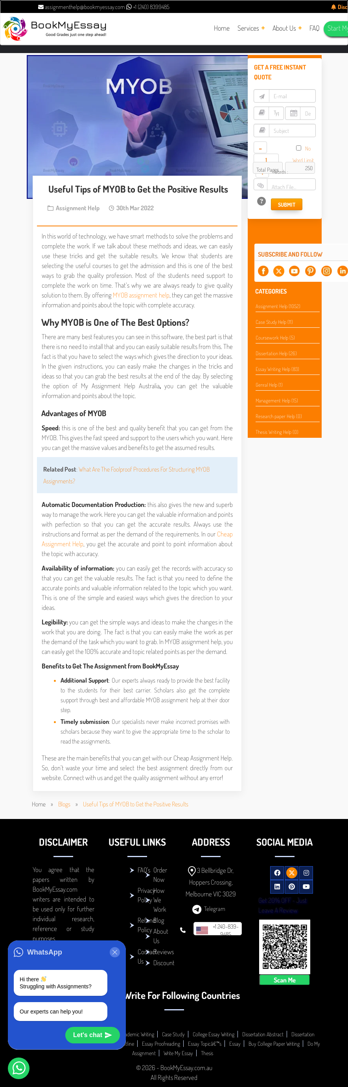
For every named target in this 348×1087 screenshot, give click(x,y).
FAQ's (144, 870)
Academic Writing (137, 1034)
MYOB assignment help (141, 295)
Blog (158, 920)
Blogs (64, 804)
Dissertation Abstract (263, 1034)
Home (39, 804)
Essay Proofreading (161, 1043)
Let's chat (92, 1035)
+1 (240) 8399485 (147, 7)
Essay (235, 1043)
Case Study (173, 1034)
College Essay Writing (213, 1034)
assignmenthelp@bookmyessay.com (81, 7)
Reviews (163, 951)
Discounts (165, 962)
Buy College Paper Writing (274, 1043)
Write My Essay (178, 1053)
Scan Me (285, 980)
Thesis (207, 1053)
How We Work (159, 899)
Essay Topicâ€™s (204, 1043)
